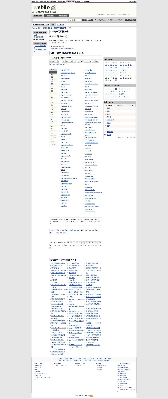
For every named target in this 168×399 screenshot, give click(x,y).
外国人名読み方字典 (58, 273)
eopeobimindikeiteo (91, 165)
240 (96, 245)
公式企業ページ (101, 365)
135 (93, 61)
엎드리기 (63, 186)
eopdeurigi (64, 189)
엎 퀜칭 (63, 81)
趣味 (75, 360)
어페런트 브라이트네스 (92, 206)
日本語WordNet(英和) (93, 309)
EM (52, 102)
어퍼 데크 (88, 109)
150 (62, 245)
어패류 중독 (64, 131)
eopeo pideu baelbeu (91, 143)
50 (80, 242)
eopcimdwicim (65, 161)
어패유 (63, 136)
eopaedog (64, 89)
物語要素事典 (73, 270)
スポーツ (80, 360)
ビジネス (59, 358)
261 (57, 64)
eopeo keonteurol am (91, 117)
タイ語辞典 (121, 381)
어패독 (63, 87)
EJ (51, 95)
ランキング (60, 25)
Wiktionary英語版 (74, 325)
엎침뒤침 (63, 159)
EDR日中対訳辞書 (57, 340)
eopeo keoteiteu (90, 130)
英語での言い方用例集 (93, 294)
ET (52, 119)
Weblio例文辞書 (56, 337)
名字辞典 (54, 282)
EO (52, 107)
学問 (109, 358)
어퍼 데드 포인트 (90, 98)
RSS (92, 395)
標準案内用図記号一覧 (93, 268)
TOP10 (109, 105)
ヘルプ (36, 369)
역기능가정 (110, 120)
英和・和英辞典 (51, 1)
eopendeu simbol (90, 73)
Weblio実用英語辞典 (75, 294)
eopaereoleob (65, 111)
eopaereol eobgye (66, 95)
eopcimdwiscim (65, 167)
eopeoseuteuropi (90, 198)
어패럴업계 (64, 114)
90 (92, 242)
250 (100, 245)
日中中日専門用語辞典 (76, 330)
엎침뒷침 (63, 164)
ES (52, 116)
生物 (86, 360)
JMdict (71, 297)
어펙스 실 (64, 197)
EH (52, 91)
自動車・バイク (87, 358)
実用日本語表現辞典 (58, 263)
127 (63, 61)
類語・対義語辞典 (41, 1)
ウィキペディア (91, 282)
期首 (108, 126)
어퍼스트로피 (89, 195)
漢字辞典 (89, 285)
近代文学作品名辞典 (93, 278)
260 (51, 247)
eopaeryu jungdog (66, 134)
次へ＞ (65, 64)
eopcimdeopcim (66, 156)
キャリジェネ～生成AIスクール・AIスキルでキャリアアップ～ (126, 389)
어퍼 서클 (88, 156)
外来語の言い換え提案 (58, 270)
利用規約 (37, 371)
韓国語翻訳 (63, 16)
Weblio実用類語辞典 (75, 287)
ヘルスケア (70, 360)
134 (90, 61)
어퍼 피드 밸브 (89, 140)
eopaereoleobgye (66, 117)
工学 (97, 358)
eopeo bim (88, 89)
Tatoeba (71, 304)
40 (77, 242)
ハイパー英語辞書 (57, 304)
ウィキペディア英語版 (93, 330)
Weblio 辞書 (36, 28)
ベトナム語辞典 (122, 383)
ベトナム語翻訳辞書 (58, 352)
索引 (53, 25)
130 (75, 61)
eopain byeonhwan (67, 145)
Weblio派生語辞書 (92, 313)
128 (67, 61)
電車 (80, 358)
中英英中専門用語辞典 (93, 335)
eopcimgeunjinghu (66, 183)
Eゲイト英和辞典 (57, 301)
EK (52, 98)
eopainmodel (65, 150)
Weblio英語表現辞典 (93, 316)
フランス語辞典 (122, 377)
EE (52, 84)
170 (70, 245)
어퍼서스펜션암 (90, 190)
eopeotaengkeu (90, 204)
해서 (108, 114)
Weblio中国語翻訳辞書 (93, 333)
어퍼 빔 (87, 87)
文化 (60, 360)
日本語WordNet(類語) (93, 287)
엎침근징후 (64, 181)
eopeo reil (88, 148)
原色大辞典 (72, 268)
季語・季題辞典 (91, 275)
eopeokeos (88, 187)
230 (93, 245)
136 (97, 61)
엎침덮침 (63, 153)
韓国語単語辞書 (74, 337)
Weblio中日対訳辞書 (58, 342)
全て (35, 35)
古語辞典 (77, 1)
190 (77, 245)
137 (51, 64)
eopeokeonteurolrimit (91, 181)
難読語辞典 (55, 268)
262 (61, 64)
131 (78, 61)
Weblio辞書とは (38, 365)
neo (108, 129)
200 (81, 245)
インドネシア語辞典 (124, 379)
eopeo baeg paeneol (91, 84)
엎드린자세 (64, 192)
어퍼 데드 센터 (89, 103)
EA (52, 74)
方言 (97, 360)
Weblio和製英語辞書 (75, 313)
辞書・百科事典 (104, 360)
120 (51, 245)
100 (96, 242)
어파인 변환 (64, 142)
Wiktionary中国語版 (92, 337)
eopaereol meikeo (66, 100)
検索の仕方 (37, 367)
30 (74, 242)
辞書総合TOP (132, 1)
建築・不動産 (103, 358)
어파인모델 (64, 148)
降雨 (108, 108)
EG (52, 88)
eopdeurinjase (65, 195)
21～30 (130, 105)
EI (51, 93)
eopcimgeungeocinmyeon (69, 178)
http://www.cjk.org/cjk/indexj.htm (63, 48)
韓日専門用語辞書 (60, 28)
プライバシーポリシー (40, 373)
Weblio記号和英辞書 (58, 320)
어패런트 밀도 (65, 120)
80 (89, 242)
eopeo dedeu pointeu (91, 100)
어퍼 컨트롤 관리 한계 (92, 120)
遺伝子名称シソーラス (76, 311)
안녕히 (109, 135)
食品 (89, 360)
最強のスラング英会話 (76, 318)
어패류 (63, 125)
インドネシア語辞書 (58, 349)
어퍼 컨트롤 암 (89, 114)
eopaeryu (64, 128)
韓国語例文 (50, 16)
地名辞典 (54, 280)
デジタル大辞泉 (74, 263)
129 (71, 61)
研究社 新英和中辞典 (58, 299)
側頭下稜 (110, 132)
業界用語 (66, 358)
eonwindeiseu (65, 78)
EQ (52, 112)
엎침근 (63, 170)
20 (71, 242)
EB (52, 77)
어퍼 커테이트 (89, 127)
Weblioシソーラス (75, 290)
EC (52, 79)
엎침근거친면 (65, 175)
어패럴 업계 (64, 92)
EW (52, 126)
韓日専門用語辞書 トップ (41, 25)
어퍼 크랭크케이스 (90, 133)
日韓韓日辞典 (70, 1)
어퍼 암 (87, 75)
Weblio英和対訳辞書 (93, 328)
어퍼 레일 (88, 145)
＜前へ (52, 61)
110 (100, 242)
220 (89, 245)
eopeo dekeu (89, 111)
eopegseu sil (65, 200)
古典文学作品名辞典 (75, 275)
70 (86, 242)
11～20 (120, 105)
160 (66, 245)
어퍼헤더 (87, 173)
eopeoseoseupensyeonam (93, 192)
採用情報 (100, 369)
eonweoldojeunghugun (68, 73)
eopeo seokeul (89, 159)
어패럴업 (63, 109)
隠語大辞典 (72, 273)
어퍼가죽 (87, 168)
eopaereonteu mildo (67, 122)
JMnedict (54, 318)
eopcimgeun (65, 172)
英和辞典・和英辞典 (124, 369)
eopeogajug (88, 170)
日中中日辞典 (61, 1)
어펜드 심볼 (88, 70)
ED (52, 81)
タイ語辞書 (90, 342)
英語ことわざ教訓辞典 (93, 301)
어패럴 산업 (64, 103)
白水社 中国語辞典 (75, 328)
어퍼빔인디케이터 (90, 162)
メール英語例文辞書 (75, 316)
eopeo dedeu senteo (91, 106)
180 (74, 245)
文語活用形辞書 (56, 266)
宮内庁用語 (90, 266)
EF (52, 86)
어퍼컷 (87, 184)
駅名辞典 (72, 278)
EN (52, 105)
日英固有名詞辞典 (92, 311)
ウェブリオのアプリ (61, 365)
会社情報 (100, 367)
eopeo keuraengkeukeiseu (91, 136)
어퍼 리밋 (88, 151)
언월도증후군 (65, 70)
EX (52, 128)
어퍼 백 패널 (89, 81)
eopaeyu (63, 139)
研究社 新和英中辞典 (76, 292)
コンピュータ (74, 358)
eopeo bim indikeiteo (91, 95)
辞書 (33, 1)
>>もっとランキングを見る (126, 137)
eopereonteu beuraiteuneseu (90, 210)
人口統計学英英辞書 (58, 335)
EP (52, 110)
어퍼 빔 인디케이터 (91, 92)
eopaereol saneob (66, 106)
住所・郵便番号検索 (93, 280)
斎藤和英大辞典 (56, 332)
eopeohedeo (89, 176)
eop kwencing (65, 84)
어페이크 (63, 203)
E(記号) (53, 144)
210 (85, 245)
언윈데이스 (64, 75)
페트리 (109, 123)
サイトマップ (38, 375)
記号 (122, 94)
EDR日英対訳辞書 (57, 316)
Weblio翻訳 (121, 371)
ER (52, 114)
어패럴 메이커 (65, 98)
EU (52, 121)
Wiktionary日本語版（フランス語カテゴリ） (75, 347)
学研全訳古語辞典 (57, 354)
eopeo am (88, 78)
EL (51, 100)
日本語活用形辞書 (92, 263)
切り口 (109, 117)
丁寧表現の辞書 (74, 266)
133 (86, 61)
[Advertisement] (97, 9)
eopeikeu (64, 206)
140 (59, 245)
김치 (108, 111)
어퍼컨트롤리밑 (90, 179)
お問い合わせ (80, 365)
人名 (93, 360)
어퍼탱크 (87, 201)
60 (83, 242)
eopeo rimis (88, 154)
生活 (64, 360)
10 (68, 242)
